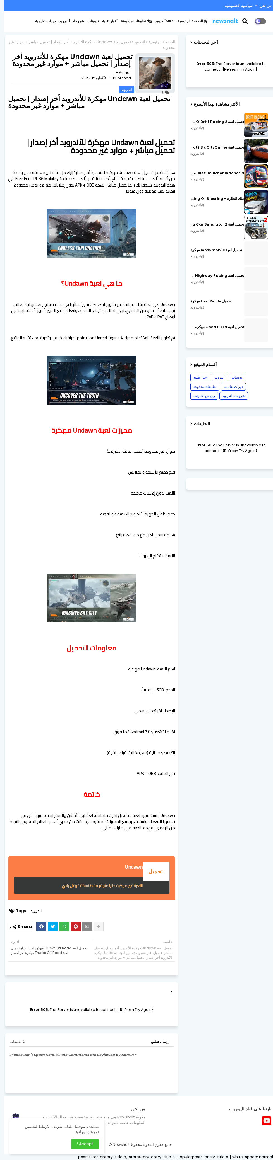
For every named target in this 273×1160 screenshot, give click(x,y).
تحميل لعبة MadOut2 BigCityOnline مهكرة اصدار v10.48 (213, 147)
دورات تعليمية (41, 21)
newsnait (221, 21)
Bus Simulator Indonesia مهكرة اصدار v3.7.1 (213, 173)
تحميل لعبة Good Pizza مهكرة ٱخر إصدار (213, 327)
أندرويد (159, 21)
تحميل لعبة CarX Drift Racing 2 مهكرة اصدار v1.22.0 (213, 121)
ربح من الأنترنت (200, 395)
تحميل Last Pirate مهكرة (207, 301)
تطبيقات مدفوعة (132, 21)
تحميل (152, 871)
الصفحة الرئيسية (189, 21)
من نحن (261, 5)
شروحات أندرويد (67, 21)
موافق (76, 1132)
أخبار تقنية (106, 21)
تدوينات (89, 21)
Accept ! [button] (81, 1144)
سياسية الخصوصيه (235, 5)
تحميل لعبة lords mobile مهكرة (212, 250)
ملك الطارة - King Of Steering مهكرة (213, 198)
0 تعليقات (13, 1041)
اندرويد (135, 42)
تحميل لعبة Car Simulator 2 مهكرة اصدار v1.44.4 (213, 224)
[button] (245, 21)
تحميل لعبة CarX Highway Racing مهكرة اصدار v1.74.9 (213, 275)
